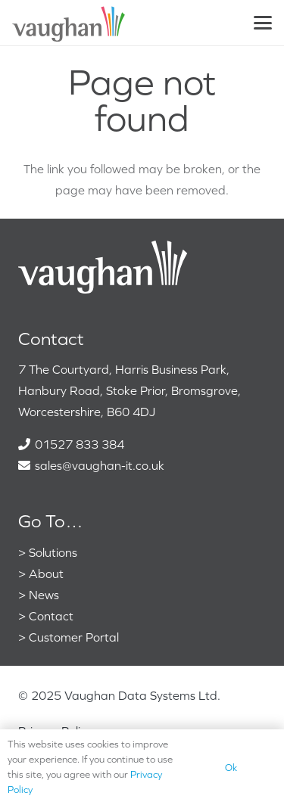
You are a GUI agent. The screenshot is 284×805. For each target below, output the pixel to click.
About (46, 573)
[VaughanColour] (69, 23)
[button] (263, 23)
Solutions (53, 552)
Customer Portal (74, 637)
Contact (51, 616)
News (44, 594)
